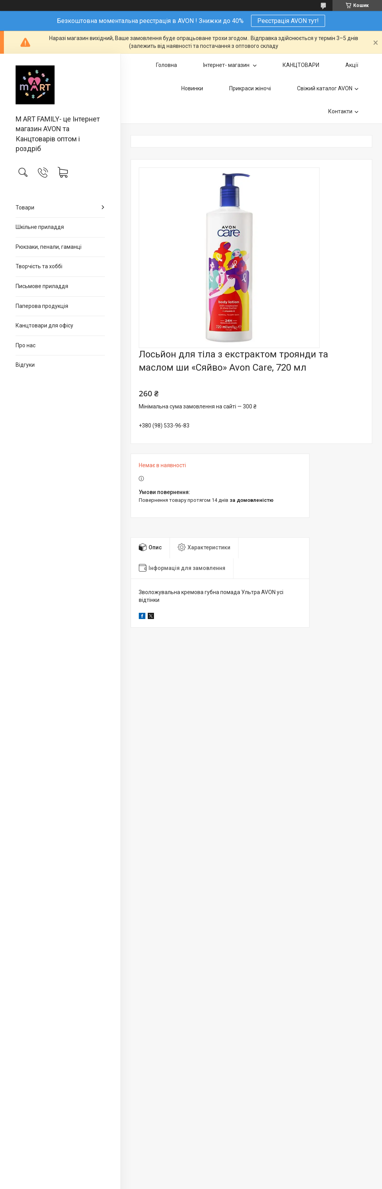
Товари (25, 207)
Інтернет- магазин (227, 65)
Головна (166, 65)
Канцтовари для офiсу (44, 325)
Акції (351, 65)
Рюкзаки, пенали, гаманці (48, 247)
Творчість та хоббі (39, 266)
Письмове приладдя (42, 286)
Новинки (192, 88)
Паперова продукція (42, 306)
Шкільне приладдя (40, 227)
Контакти (340, 111)
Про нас (25, 345)
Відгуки (25, 365)
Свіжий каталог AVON (324, 88)
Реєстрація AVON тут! (288, 21)
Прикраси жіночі (250, 88)
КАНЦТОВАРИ (301, 65)
